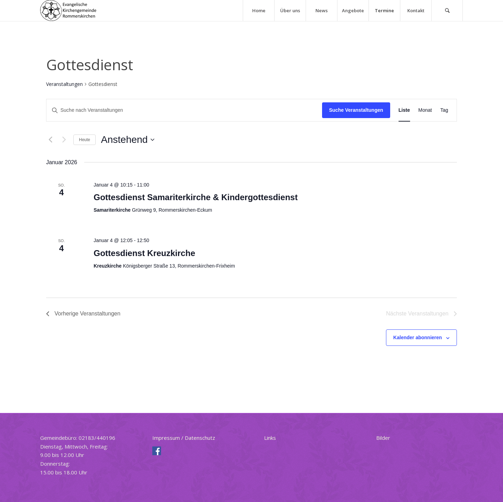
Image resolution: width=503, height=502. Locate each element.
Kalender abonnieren (417, 337)
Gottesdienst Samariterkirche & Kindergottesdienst (196, 197)
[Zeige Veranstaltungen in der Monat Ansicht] (425, 110)
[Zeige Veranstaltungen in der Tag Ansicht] (444, 110)
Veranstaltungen (64, 84)
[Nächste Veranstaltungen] (64, 140)
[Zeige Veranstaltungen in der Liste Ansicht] (404, 110)
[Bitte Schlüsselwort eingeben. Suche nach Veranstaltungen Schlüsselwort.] (184, 110)
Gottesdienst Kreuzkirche (144, 253)
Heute (84, 139)
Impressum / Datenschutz (183, 437)
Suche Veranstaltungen (356, 110)
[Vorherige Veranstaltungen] (50, 140)
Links (270, 437)
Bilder (383, 437)
